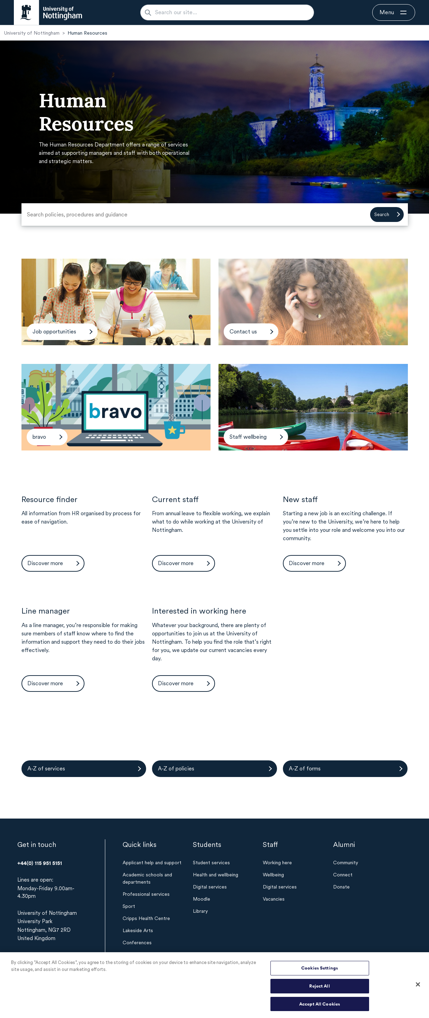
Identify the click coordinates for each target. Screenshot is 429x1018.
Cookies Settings (319, 971)
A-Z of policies (176, 768)
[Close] (418, 987)
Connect (342, 874)
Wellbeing (273, 874)
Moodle (201, 899)
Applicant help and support (152, 862)
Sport (129, 906)
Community (345, 862)
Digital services (210, 887)
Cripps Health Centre (146, 918)
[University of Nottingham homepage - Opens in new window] (48, 12)
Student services (211, 862)
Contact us (243, 331)
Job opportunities (54, 331)
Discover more (45, 563)
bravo (39, 437)
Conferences (137, 942)
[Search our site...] (231, 12)
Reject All (319, 989)
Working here (277, 862)
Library (200, 911)
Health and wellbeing (215, 874)
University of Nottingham (32, 33)
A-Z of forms (305, 768)
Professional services (146, 894)
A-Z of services (46, 768)
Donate (341, 887)
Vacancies (274, 899)
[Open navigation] (393, 12)
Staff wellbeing (248, 437)
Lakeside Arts (138, 930)
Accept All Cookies (319, 1007)
